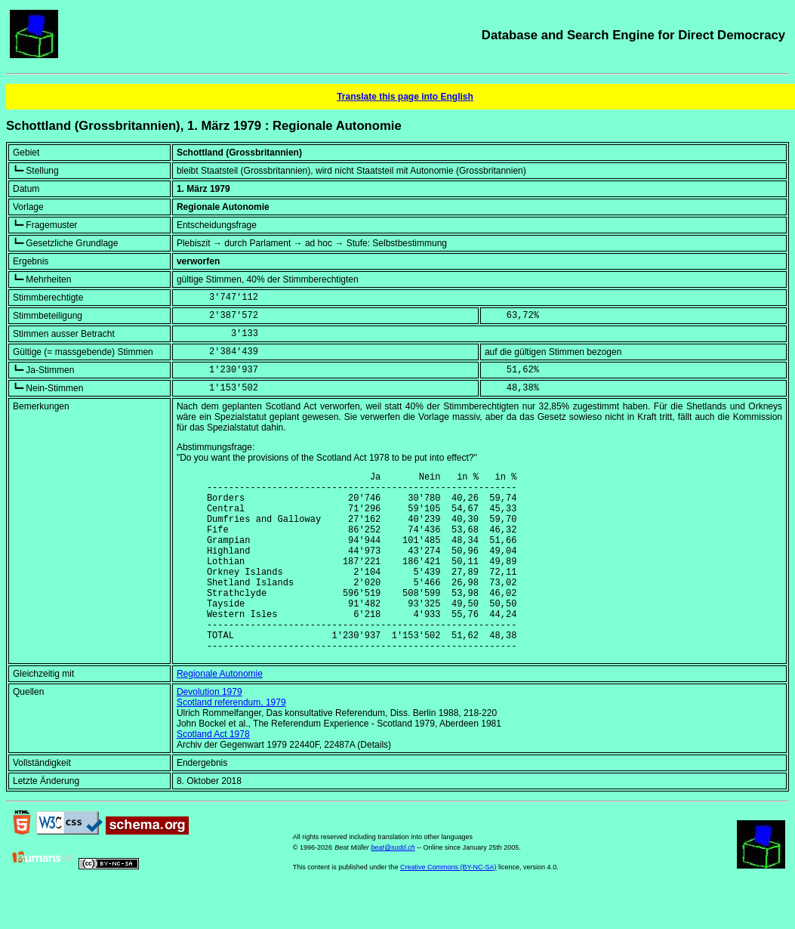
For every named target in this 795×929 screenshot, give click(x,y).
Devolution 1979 (209, 730)
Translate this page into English (405, 96)
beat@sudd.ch (392, 886)
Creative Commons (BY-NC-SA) (448, 905)
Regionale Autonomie (220, 712)
